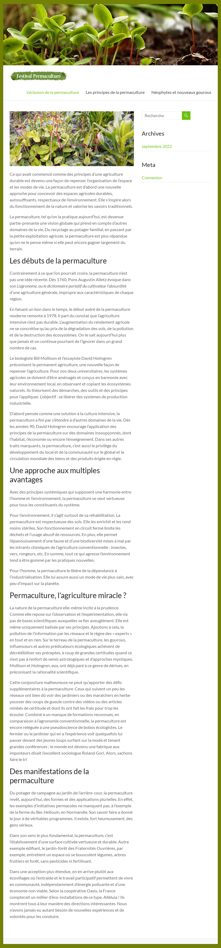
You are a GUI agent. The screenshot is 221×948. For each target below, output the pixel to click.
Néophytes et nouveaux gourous (181, 92)
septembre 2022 (157, 146)
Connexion (152, 177)
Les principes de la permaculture (115, 92)
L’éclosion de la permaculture (53, 92)
